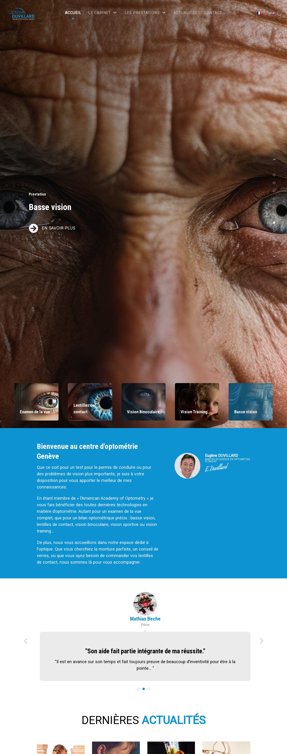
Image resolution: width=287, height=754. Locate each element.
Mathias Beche (145, 619)
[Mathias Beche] (145, 604)
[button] (274, 161)
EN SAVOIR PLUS (58, 227)
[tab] (138, 689)
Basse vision (50, 207)
